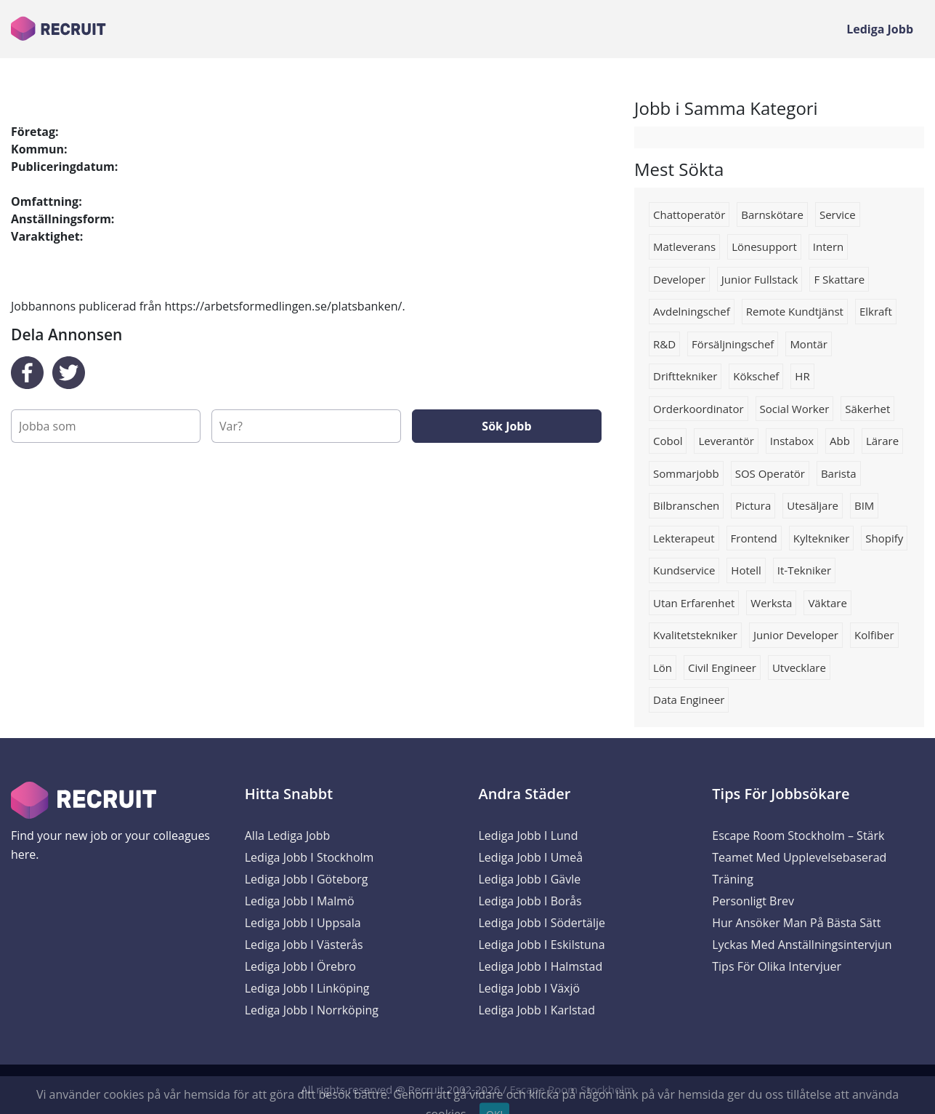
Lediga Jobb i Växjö (529, 988)
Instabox (792, 440)
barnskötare (772, 214)
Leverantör (725, 440)
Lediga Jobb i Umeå (531, 857)
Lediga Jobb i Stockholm (309, 857)
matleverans (684, 246)
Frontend (754, 538)
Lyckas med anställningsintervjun (801, 945)
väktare (827, 603)
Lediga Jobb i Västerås (304, 945)
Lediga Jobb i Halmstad (541, 966)
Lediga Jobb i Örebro (300, 966)
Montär (808, 344)
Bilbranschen (686, 505)
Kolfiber (874, 635)
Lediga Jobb (879, 29)
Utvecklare (799, 667)
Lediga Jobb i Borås (530, 901)
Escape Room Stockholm (572, 1089)
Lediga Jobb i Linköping (307, 988)
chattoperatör (689, 214)
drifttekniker (685, 376)
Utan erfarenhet (693, 603)
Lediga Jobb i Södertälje (542, 923)
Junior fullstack (759, 279)
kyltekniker (821, 538)
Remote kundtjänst (794, 311)
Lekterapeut (684, 538)
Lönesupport (764, 246)
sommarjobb (686, 473)
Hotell (746, 570)
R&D (664, 344)
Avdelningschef (691, 311)
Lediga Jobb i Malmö (300, 901)
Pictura (753, 505)
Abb (840, 440)
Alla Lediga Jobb (288, 835)
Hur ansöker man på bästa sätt (796, 923)
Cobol (667, 440)
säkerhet (867, 408)
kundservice (684, 570)
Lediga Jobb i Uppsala (303, 923)
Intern (828, 246)
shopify (884, 538)
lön (662, 667)
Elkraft (875, 311)
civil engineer (722, 667)
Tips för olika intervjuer (776, 966)
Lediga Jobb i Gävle (530, 879)
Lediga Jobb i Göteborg (306, 879)
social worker (795, 408)
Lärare (882, 440)
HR (802, 376)
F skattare (839, 279)
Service (837, 214)
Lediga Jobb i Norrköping (312, 1010)
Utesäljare (812, 505)
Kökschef (756, 376)
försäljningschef (733, 344)
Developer (679, 279)
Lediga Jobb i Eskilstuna (542, 945)
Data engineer (688, 699)
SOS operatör (770, 473)
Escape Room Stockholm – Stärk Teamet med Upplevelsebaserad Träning (799, 857)
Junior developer (795, 635)
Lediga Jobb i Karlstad (537, 1010)
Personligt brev (753, 901)
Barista (839, 473)
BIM (864, 505)
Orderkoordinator (698, 408)
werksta (771, 603)
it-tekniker (804, 570)
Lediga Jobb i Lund (528, 835)
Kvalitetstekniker (695, 635)
